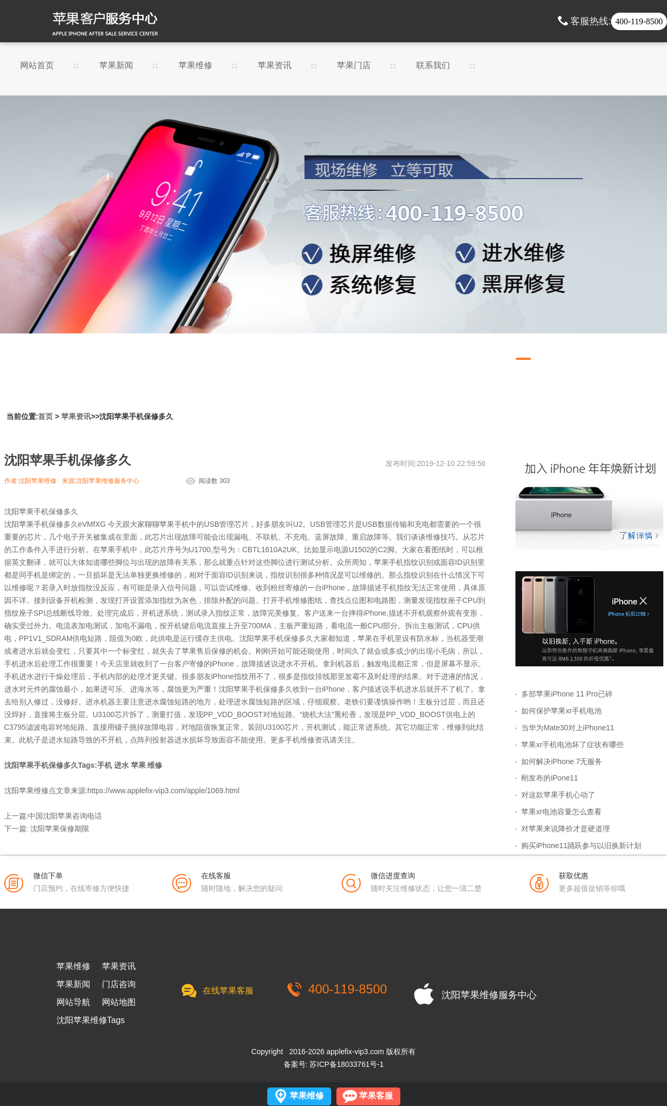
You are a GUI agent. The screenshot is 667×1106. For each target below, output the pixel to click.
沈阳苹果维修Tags (91, 1020)
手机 (104, 765)
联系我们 (433, 65)
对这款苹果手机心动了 (558, 795)
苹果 (138, 765)
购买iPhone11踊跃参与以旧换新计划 (581, 845)
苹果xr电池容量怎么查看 (561, 811)
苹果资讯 (275, 65)
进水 (121, 765)
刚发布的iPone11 (549, 778)
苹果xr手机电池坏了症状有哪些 (572, 744)
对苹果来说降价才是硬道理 (565, 828)
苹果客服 (376, 1095)
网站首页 (37, 65)
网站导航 (73, 1002)
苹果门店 (354, 65)
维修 (154, 765)
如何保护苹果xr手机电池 (561, 711)
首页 (45, 416)
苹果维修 (195, 65)
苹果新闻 (116, 65)
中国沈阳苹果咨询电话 (65, 816)
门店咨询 (119, 984)
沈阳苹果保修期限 (59, 828)
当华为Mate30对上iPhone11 (567, 727)
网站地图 (119, 1002)
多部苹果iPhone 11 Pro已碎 (567, 694)
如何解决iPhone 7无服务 (561, 761)
